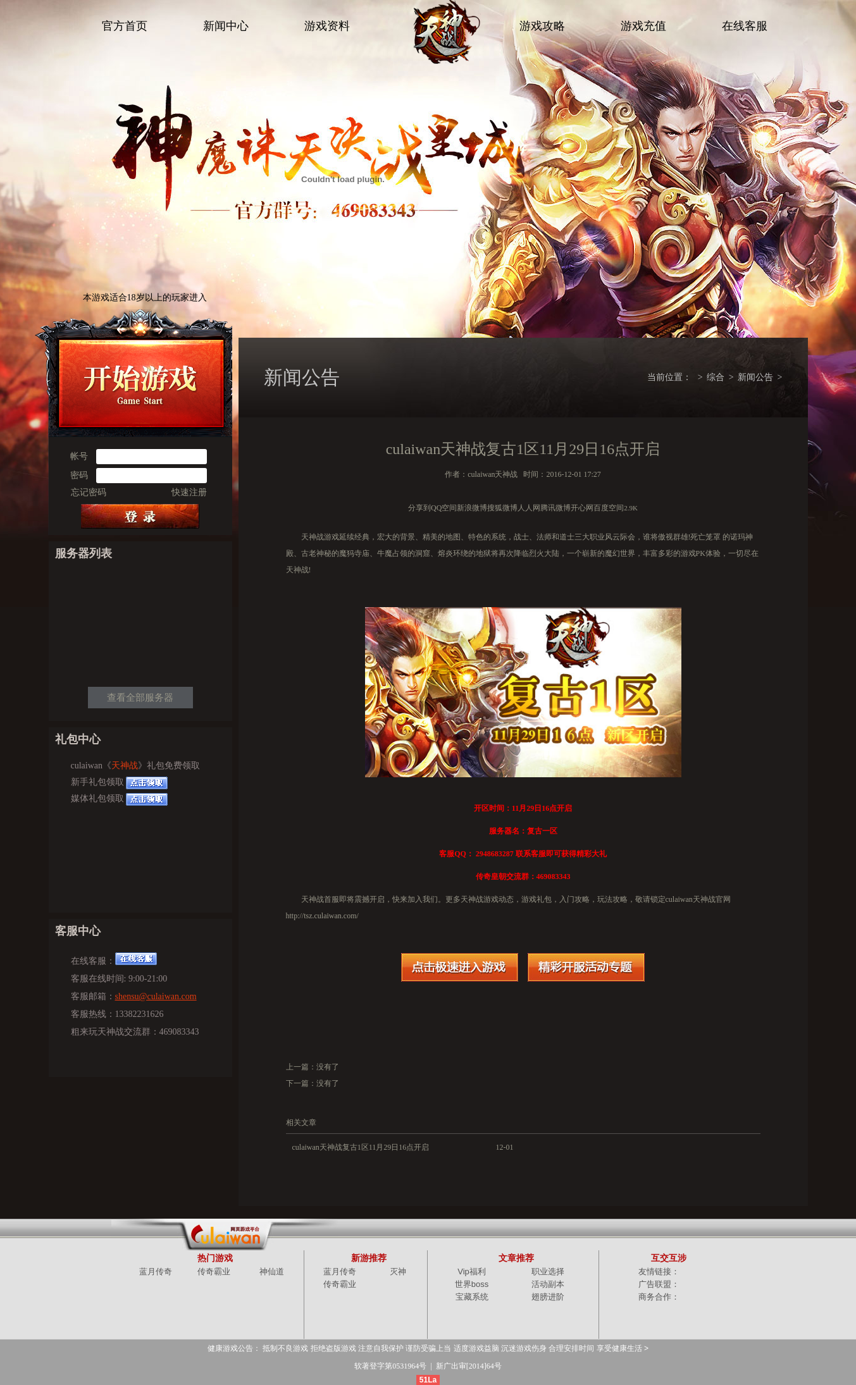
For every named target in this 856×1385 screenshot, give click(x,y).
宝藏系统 (472, 1297)
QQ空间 (444, 507)
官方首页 (124, 26)
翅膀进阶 (547, 1297)
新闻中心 (226, 26)
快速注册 (189, 492)
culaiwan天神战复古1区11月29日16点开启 (361, 1147)
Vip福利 (471, 1271)
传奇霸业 (213, 1271)
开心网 (582, 507)
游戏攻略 (542, 26)
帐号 (79, 456)
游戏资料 (327, 26)
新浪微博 (472, 507)
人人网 (529, 507)
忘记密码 (88, 492)
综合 (715, 377)
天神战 (124, 765)
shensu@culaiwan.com (156, 996)
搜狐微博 (502, 507)
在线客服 (744, 26)
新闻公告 (755, 377)
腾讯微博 (555, 507)
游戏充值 (643, 26)
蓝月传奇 (155, 1271)
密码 (79, 475)
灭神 (398, 1271)
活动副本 (547, 1284)
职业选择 (547, 1271)
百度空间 (608, 507)
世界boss (471, 1284)
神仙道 (271, 1271)
